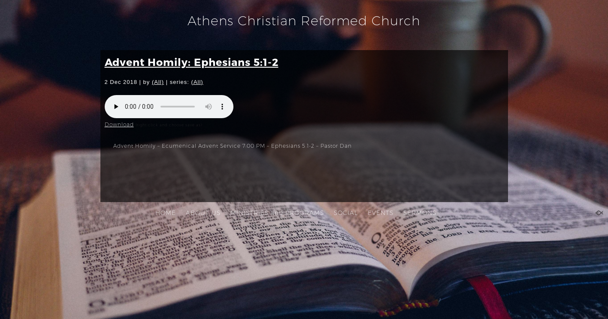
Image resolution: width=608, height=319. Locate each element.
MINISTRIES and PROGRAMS (277, 213)
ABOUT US (203, 213)
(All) (158, 82)
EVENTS (380, 213)
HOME (165, 213)
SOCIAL (346, 213)
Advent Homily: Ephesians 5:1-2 (191, 62)
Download (119, 124)
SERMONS (419, 213)
